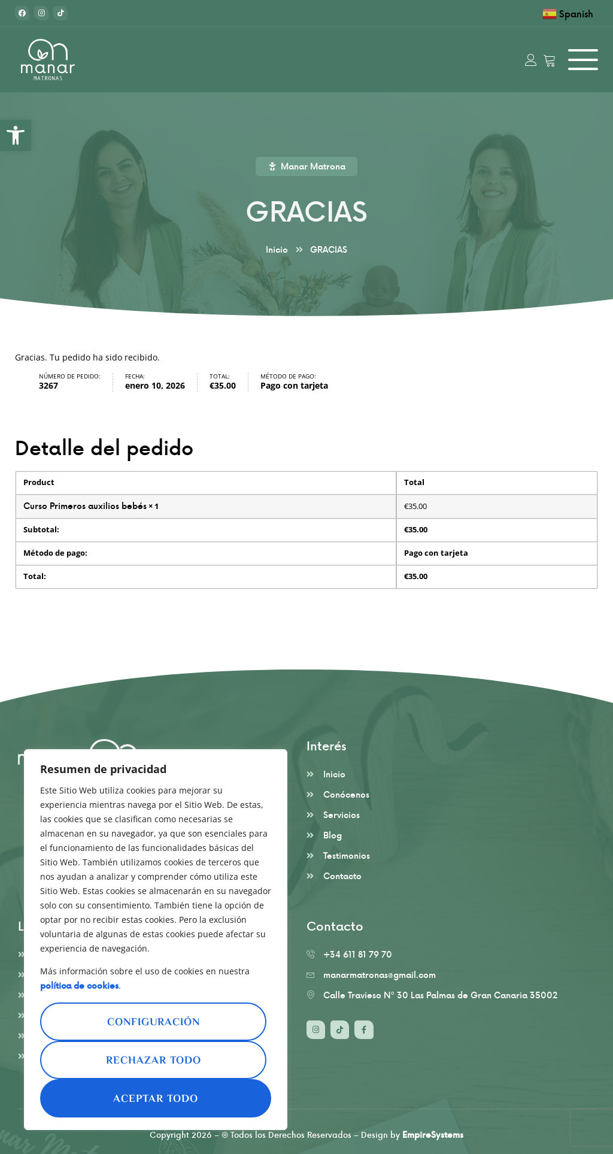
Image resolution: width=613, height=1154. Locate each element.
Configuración (153, 1022)
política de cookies (79, 985)
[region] (155, 939)
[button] (15, 135)
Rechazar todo (153, 1061)
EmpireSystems (432, 1134)
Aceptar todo (155, 1099)
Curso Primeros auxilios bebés (85, 505)
